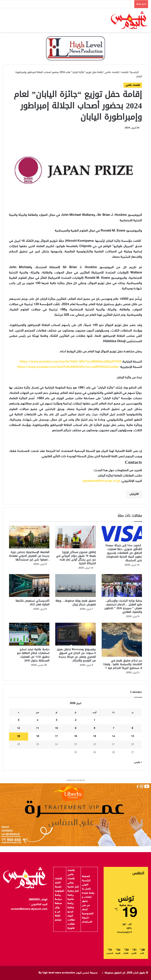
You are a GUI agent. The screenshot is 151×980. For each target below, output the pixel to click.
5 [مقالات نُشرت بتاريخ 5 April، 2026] (18, 720)
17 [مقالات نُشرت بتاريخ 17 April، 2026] (56, 736)
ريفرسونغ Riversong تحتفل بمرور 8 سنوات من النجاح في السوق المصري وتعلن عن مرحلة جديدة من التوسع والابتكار (76, 655)
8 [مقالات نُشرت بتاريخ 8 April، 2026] (94, 728)
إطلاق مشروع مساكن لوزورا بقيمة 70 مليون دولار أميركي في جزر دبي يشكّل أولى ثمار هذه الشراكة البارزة (76, 558)
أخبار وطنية (73, 891)
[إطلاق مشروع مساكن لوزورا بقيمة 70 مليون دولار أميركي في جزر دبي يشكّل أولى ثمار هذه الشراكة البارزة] (75, 537)
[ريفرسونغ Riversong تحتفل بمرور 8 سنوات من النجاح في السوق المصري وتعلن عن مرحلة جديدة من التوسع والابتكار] (75, 634)
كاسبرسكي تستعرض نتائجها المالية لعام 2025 (32, 602)
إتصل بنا (86, 888)
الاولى (85, 884)
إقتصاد (124, 72)
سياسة (58, 899)
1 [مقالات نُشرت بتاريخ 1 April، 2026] (94, 720)
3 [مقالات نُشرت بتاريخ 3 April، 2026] (56, 720)
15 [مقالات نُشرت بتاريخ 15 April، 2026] (94, 736)
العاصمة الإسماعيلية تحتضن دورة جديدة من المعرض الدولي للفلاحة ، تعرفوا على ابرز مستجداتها (29, 556)
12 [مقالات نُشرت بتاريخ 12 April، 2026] (18, 728)
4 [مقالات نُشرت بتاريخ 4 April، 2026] (37, 720)
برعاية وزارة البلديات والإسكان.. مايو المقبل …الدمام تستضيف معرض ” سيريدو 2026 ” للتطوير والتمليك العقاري (123, 606)
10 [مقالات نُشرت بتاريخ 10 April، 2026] (56, 728)
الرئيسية (136, 72)
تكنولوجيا (59, 891)
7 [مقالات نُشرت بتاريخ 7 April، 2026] (113, 728)
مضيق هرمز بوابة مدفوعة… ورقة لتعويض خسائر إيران (75, 602)
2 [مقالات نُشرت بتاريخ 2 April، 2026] (75, 720)
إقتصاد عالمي (112, 72)
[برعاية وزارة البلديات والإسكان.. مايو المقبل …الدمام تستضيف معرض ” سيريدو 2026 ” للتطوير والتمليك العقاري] (122, 585)
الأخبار (58, 882)
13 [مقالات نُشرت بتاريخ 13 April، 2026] (132, 736)
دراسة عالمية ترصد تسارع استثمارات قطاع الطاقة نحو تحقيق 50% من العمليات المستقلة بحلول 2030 (33, 655)
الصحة (58, 887)
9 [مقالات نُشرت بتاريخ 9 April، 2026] (75, 728)
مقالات (71, 920)
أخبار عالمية (73, 887)
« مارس (138, 762)
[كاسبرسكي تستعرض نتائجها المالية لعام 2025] (29, 585)
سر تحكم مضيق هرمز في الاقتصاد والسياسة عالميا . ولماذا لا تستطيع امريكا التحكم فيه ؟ (122, 664)
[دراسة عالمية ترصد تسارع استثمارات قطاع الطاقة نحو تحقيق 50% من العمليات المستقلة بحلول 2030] (29, 634)
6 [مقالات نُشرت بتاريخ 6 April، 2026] (132, 728)
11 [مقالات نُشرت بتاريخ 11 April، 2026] (37, 728)
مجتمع (58, 920)
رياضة (58, 895)
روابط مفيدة (88, 893)
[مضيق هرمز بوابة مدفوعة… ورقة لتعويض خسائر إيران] (75, 585)
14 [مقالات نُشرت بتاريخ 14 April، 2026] (113, 736)
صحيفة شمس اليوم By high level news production (68, 972)
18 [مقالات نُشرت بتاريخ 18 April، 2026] (37, 736)
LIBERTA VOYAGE (75, 780)
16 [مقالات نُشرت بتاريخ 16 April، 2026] (75, 736)
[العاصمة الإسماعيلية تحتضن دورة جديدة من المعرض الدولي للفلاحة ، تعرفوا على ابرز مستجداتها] (29, 537)
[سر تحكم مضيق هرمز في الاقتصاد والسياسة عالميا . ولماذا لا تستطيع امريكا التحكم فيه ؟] (122, 640)
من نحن (86, 905)
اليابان (133, 494)
